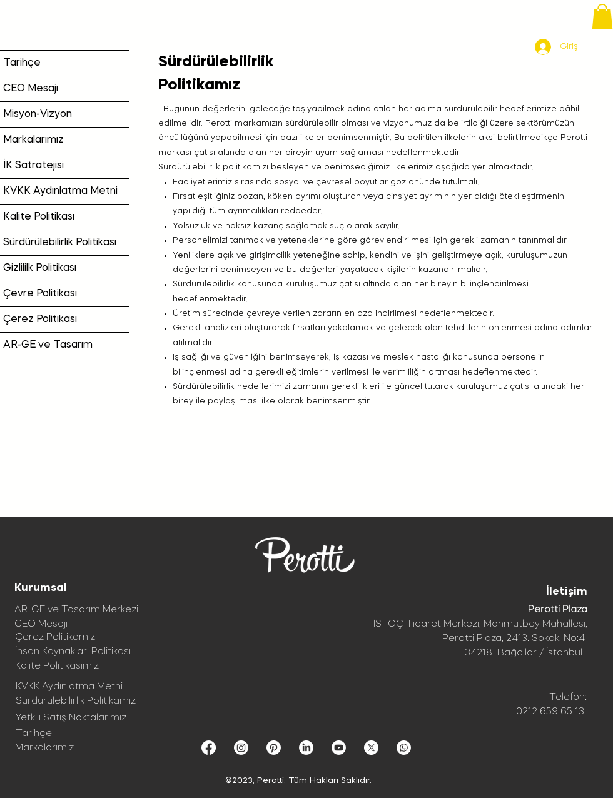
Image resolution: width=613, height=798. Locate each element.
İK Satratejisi (33, 166)
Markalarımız (33, 140)
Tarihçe (22, 63)
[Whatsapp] (404, 747)
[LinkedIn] (306, 747)
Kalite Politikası (38, 217)
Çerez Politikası (40, 320)
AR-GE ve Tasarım (48, 345)
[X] (371, 747)
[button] (602, 16)
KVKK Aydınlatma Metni (60, 191)
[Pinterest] (273, 747)
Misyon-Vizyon (37, 114)
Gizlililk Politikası (39, 268)
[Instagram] (241, 747)
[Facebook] (208, 747)
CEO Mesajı (30, 89)
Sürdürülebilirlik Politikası (59, 243)
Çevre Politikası (40, 294)
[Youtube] (339, 747)
